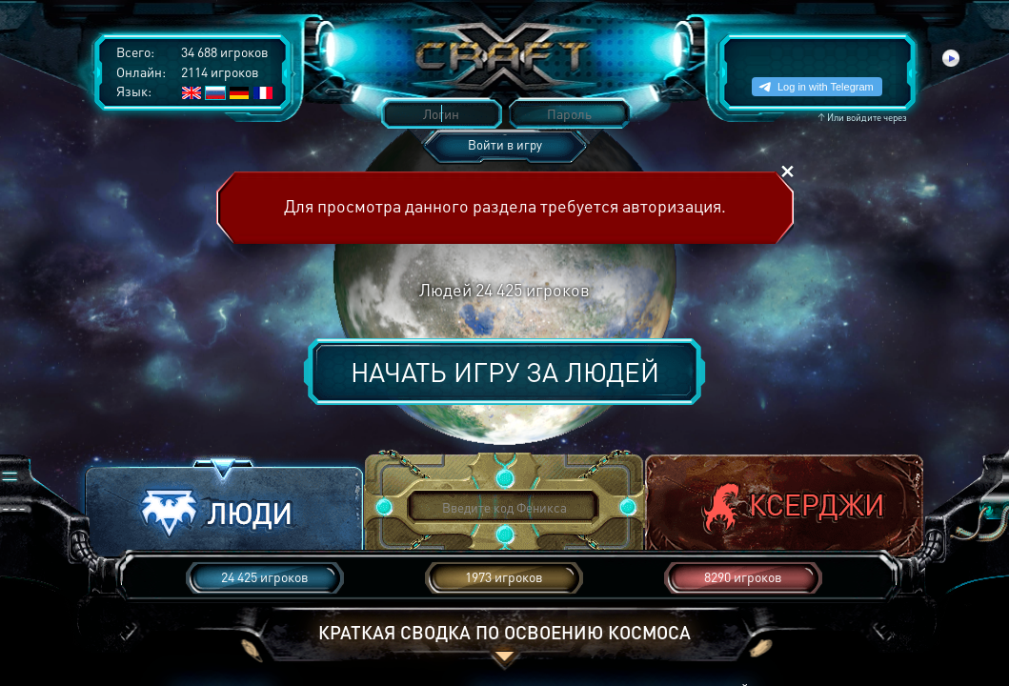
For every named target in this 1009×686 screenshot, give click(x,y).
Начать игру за (505, 371)
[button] (223, 508)
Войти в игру (505, 144)
